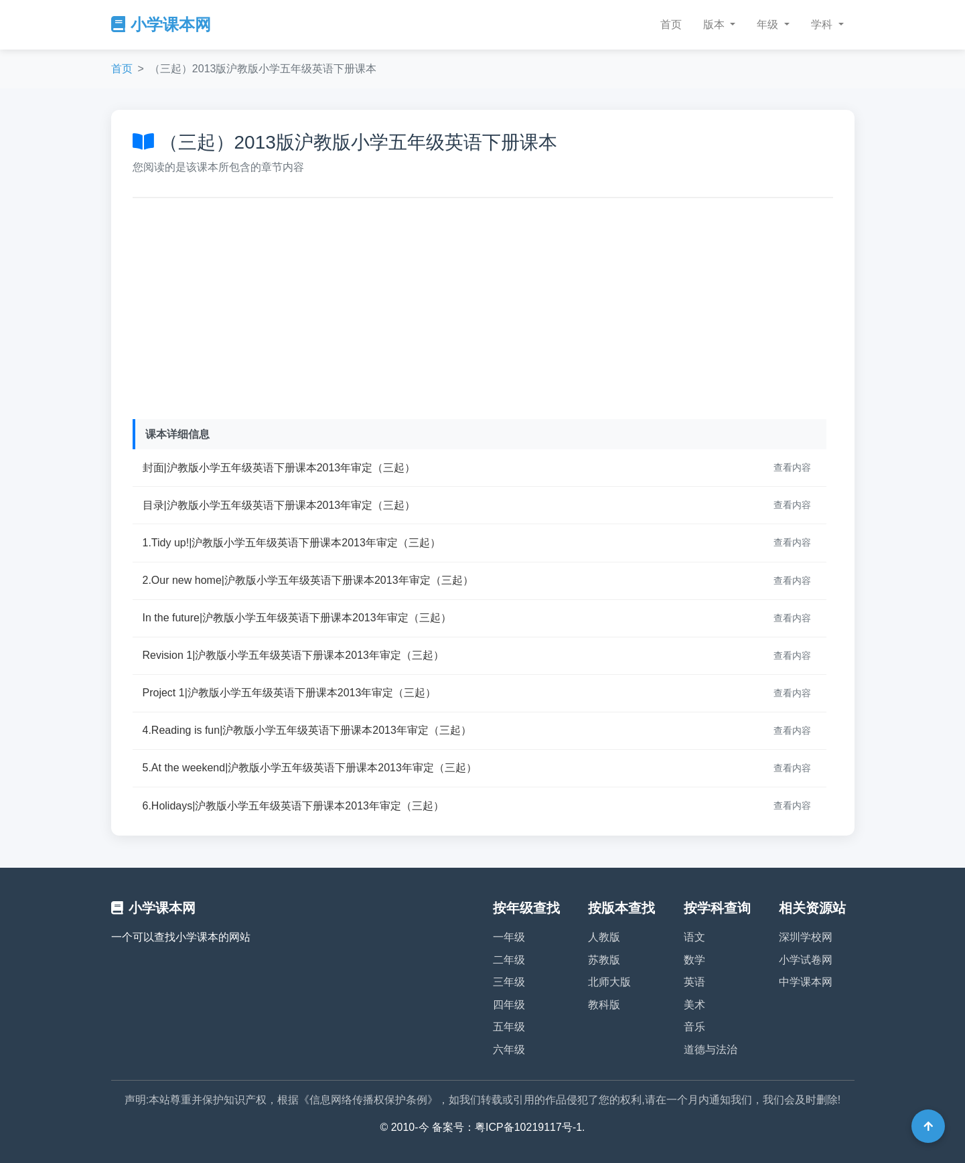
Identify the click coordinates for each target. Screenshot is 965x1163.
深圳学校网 (805, 937)
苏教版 (604, 959)
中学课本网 (805, 982)
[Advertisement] (483, 305)
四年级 (509, 1004)
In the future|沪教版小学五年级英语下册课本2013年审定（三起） (297, 617)
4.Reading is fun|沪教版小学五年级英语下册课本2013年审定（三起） (307, 730)
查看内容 (792, 467)
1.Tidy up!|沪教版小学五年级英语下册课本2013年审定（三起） (292, 542)
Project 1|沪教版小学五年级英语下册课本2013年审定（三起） (290, 692)
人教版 (604, 937)
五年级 (509, 1026)
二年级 (509, 959)
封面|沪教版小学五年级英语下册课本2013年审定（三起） (279, 467)
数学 (694, 959)
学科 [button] (823, 24)
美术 (694, 1004)
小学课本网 (161, 24)
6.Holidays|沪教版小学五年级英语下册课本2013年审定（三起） (293, 805)
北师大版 (609, 982)
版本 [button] (715, 24)
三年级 (509, 982)
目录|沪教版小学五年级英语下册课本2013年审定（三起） (279, 505)
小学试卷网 (805, 959)
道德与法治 (710, 1049)
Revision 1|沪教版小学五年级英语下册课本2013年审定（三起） (293, 655)
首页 (671, 24)
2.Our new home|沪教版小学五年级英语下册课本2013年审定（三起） (308, 580)
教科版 (604, 1004)
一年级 (509, 937)
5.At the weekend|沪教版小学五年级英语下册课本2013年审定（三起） (310, 767)
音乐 (694, 1026)
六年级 (509, 1049)
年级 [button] (769, 24)
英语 (694, 982)
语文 (694, 937)
